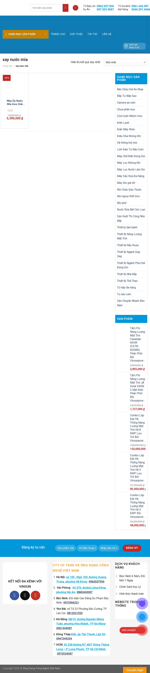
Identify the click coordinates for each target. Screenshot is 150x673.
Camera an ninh (126, 102)
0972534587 (65, 653)
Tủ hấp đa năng (126, 287)
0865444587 (84, 592)
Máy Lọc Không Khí (128, 162)
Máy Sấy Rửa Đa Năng (130, 176)
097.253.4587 (105, 9)
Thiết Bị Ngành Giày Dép (128, 254)
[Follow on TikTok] (25, 595)
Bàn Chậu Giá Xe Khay (130, 89)
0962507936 (96, 581)
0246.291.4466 (140, 9)
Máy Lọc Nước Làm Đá (131, 169)
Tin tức (92, 34)
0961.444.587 (139, 6)
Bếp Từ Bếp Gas (126, 96)
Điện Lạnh (123, 122)
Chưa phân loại (126, 109)
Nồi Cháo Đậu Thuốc (129, 189)
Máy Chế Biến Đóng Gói (131, 156)
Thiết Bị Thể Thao (127, 281)
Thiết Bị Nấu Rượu (128, 245)
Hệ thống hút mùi (127, 142)
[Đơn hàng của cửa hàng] (125, 62)
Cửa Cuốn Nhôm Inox (129, 116)
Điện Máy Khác (126, 129)
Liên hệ (106, 34)
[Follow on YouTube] (35, 595)
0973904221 (71, 602)
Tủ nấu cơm (124, 294)
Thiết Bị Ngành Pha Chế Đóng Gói (131, 265)
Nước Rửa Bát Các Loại (131, 209)
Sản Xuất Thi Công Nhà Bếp (131, 218)
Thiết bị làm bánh (127, 227)
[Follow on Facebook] (14, 595)
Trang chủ (58, 34)
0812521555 (75, 613)
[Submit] (65, 8)
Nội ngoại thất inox (128, 196)
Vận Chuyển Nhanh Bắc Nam (131, 303)
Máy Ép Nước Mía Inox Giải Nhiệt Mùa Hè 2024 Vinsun (15, 102)
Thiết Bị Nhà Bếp (127, 274)
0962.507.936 (105, 6)
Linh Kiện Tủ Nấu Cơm (130, 149)
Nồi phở (121, 203)
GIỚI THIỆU (76, 34)
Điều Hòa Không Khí (129, 136)
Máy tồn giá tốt (126, 182)
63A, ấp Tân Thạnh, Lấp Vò (88, 634)
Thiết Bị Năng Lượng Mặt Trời (129, 236)
